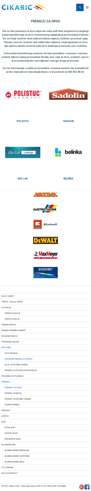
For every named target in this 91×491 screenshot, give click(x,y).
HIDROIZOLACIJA (12, 319)
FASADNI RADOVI (9, 325)
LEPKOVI (5, 416)
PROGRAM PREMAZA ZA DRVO (18, 359)
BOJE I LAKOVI (8, 296)
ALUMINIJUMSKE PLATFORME (17, 456)
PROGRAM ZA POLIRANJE (13, 376)
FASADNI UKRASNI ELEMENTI (14, 330)
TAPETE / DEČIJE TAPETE (12, 302)
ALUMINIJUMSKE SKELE (14, 462)
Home (5, 14)
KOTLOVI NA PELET (10, 473)
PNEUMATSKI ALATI (13, 439)
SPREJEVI (6, 410)
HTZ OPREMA (7, 467)
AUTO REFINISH (11, 353)
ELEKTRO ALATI (11, 433)
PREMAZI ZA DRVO (13, 387)
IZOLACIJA (6, 307)
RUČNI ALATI (10, 427)
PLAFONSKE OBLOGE (10, 342)
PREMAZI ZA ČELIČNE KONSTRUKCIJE (21, 370)
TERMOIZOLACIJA (12, 313)
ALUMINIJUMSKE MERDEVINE (17, 450)
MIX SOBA (6, 347)
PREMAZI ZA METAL (13, 393)
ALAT (4, 422)
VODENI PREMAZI (12, 405)
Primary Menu (87, 7)
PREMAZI (6, 382)
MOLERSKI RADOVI (10, 336)
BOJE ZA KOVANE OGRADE (16, 365)
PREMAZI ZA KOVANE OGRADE (18, 399)
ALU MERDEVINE (9, 445)
